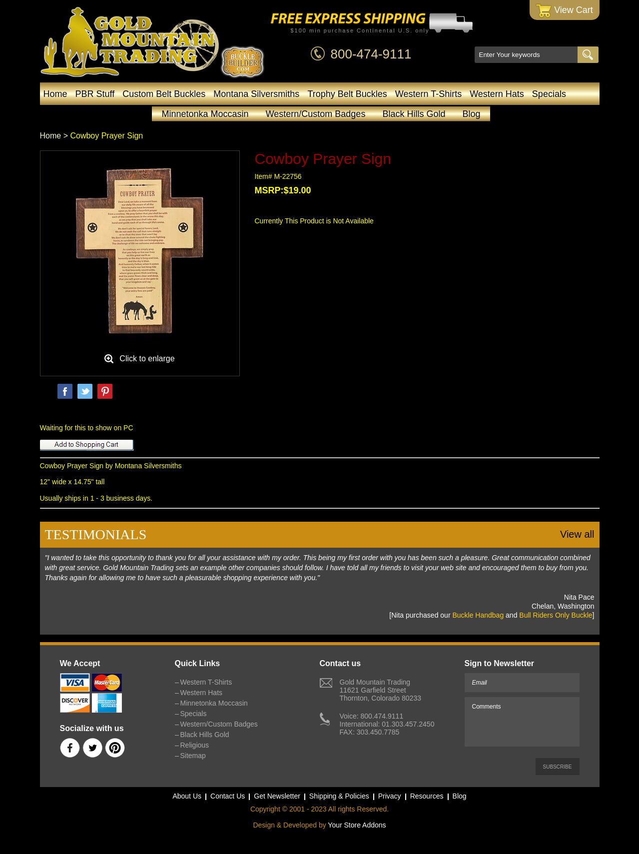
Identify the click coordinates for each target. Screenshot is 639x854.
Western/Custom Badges (316, 114)
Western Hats (497, 94)
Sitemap (193, 756)
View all (577, 534)
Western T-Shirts (428, 94)
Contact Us (227, 796)
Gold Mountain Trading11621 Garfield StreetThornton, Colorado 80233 (380, 690)
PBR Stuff (95, 94)
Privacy (389, 796)
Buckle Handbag (478, 615)
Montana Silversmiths (256, 94)
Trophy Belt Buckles (347, 94)
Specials (549, 94)
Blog (471, 114)
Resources (427, 796)
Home (55, 94)
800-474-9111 (371, 53)
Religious (194, 745)
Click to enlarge (146, 358)
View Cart (564, 10)
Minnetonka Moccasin (205, 114)
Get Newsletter (277, 796)
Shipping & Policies (339, 796)
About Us (186, 796)
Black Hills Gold (413, 114)
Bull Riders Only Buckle (555, 615)
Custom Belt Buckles (163, 94)
